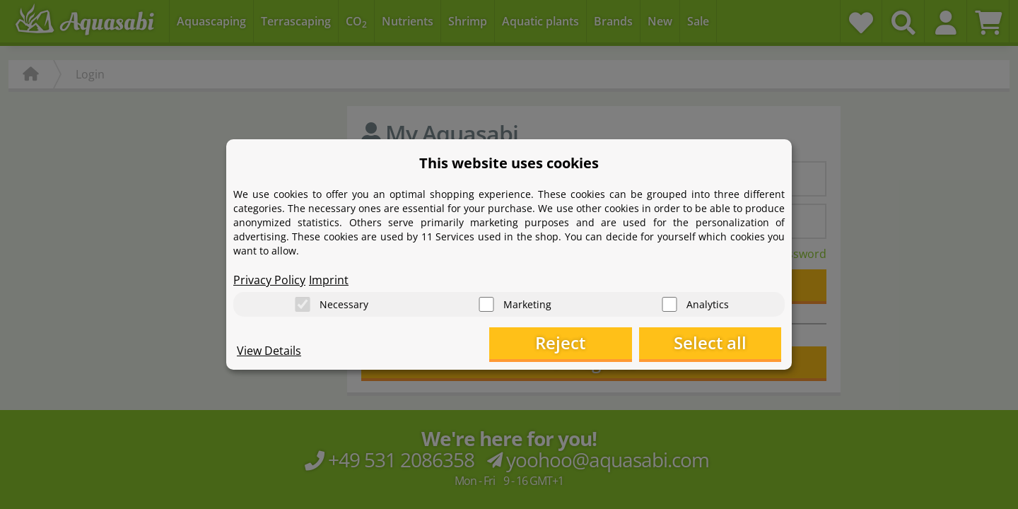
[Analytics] (669, 304)
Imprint (329, 280)
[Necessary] (302, 304)
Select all (710, 343)
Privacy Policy (269, 280)
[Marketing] (486, 304)
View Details (269, 350)
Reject (562, 343)
